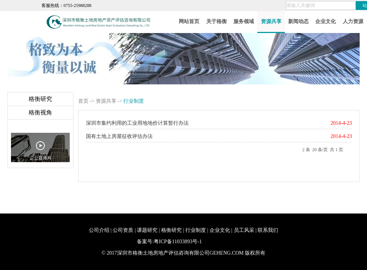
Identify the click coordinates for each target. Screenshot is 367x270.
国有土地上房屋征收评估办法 (119, 136)
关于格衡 (216, 21)
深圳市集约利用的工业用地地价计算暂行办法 (137, 123)
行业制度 (195, 230)
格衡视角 (40, 112)
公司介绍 (99, 230)
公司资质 (123, 230)
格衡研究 (40, 99)
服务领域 (243, 21)
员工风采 (244, 230)
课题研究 (147, 230)
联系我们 (268, 230)
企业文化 (325, 21)
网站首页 (189, 21)
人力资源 (353, 21)
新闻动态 (298, 21)
